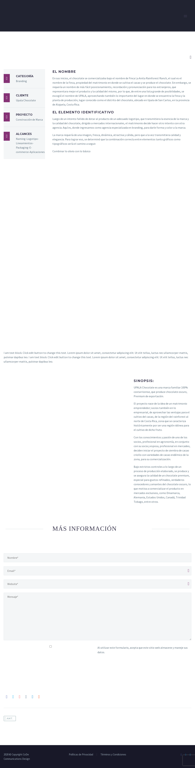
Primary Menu (185, 16)
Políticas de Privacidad (81, 754)
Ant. (9, 718)
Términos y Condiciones (113, 754)
